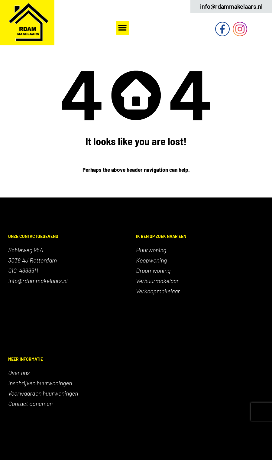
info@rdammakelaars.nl (231, 6)
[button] (122, 28)
